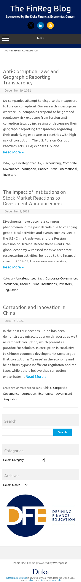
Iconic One (19, 562)
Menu (40, 38)
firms (54, 169)
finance (43, 169)
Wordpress (60, 562)
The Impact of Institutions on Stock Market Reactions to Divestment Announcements (34, 197)
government (64, 393)
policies (31, 580)
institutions (49, 284)
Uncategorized (26, 163)
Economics (45, 393)
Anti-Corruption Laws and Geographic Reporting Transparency (31, 77)
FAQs (42, 580)
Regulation (10, 290)
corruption (29, 169)
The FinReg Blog (40, 8)
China (47, 388)
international (68, 169)
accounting (53, 163)
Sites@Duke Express (16, 578)
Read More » (13, 152)
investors (9, 174)
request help (55, 580)
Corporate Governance (61, 278)
